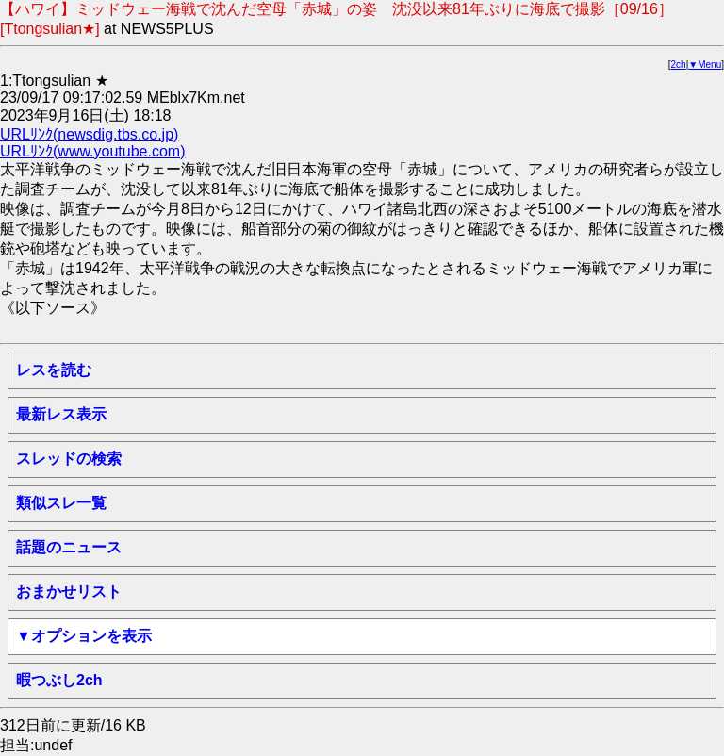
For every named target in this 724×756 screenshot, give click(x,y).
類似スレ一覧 (61, 503)
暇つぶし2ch (59, 680)
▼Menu (704, 64)
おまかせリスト (69, 591)
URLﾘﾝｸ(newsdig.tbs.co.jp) (89, 134)
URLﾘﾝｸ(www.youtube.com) (93, 151)
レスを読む (53, 370)
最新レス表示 (61, 414)
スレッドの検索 (69, 459)
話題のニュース (69, 547)
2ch (678, 64)
